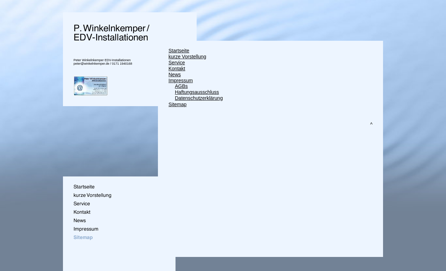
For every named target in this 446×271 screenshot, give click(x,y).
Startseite (178, 50)
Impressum (180, 80)
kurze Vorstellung (187, 56)
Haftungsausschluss (197, 92)
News (174, 74)
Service (176, 62)
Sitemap (177, 104)
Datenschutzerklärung (199, 98)
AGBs (181, 86)
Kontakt (176, 68)
